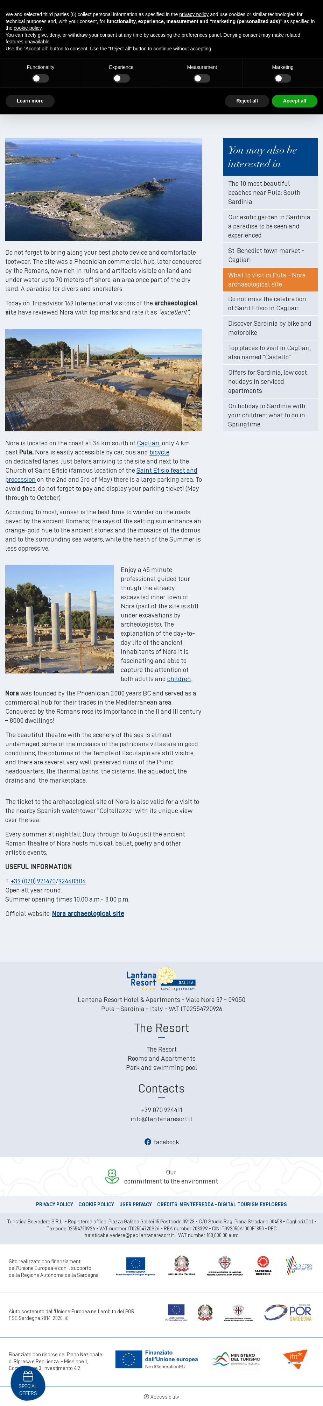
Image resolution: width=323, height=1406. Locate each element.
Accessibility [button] (164, 1397)
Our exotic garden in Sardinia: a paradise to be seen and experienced (269, 226)
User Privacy (135, 1204)
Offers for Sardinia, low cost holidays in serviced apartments (267, 381)
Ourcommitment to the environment (171, 1176)
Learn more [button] (30, 101)
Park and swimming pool (161, 1067)
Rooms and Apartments (162, 1058)
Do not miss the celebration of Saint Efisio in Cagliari (267, 303)
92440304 (72, 880)
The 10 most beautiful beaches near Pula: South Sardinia (264, 192)
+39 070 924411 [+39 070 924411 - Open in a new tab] (161, 1109)
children (179, 678)
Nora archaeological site (88, 913)
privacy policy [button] (194, 14)
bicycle (159, 451)
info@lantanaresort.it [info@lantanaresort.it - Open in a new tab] (161, 1118)
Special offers (28, 1389)
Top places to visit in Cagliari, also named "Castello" (269, 352)
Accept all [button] (294, 101)
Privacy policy (54, 1204)
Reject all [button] (247, 101)
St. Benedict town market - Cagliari (266, 255)
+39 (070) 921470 (33, 880)
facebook (161, 1141)
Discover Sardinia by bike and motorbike (269, 328)
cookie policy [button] (27, 28)
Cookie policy (96, 1204)
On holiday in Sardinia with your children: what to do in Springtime (267, 415)
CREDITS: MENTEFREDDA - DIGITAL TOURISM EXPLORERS (222, 1204)
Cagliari (148, 442)
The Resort (161, 1049)
